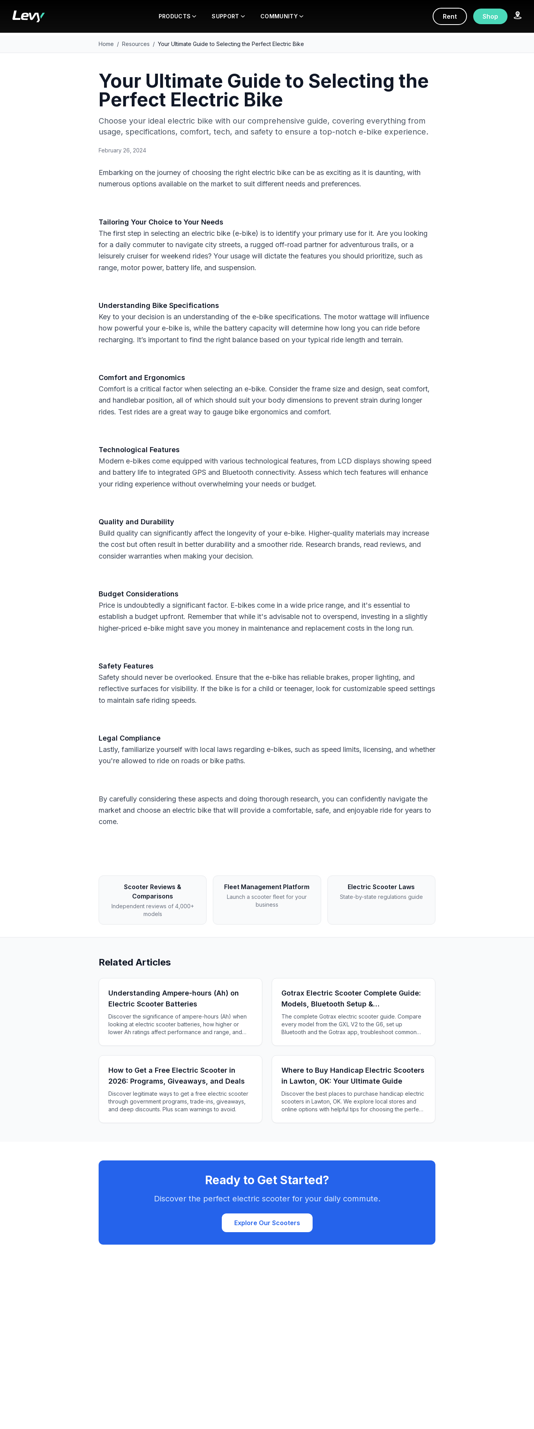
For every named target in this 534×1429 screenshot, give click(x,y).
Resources (136, 44)
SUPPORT (228, 16)
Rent (450, 16)
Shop (490, 16)
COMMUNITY (281, 16)
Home (106, 44)
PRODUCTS (177, 16)
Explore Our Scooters (267, 1223)
